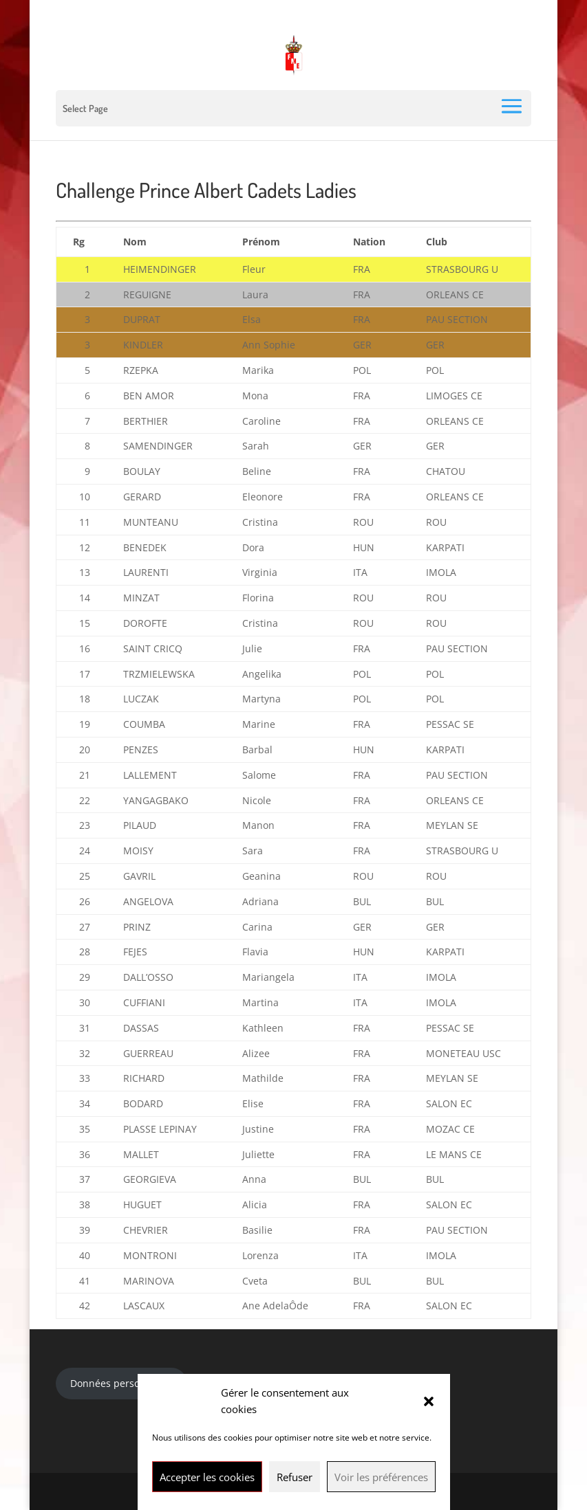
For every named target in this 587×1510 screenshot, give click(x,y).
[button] (429, 1401)
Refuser (294, 1477)
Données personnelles (121, 1383)
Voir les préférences (381, 1477)
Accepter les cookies (207, 1477)
